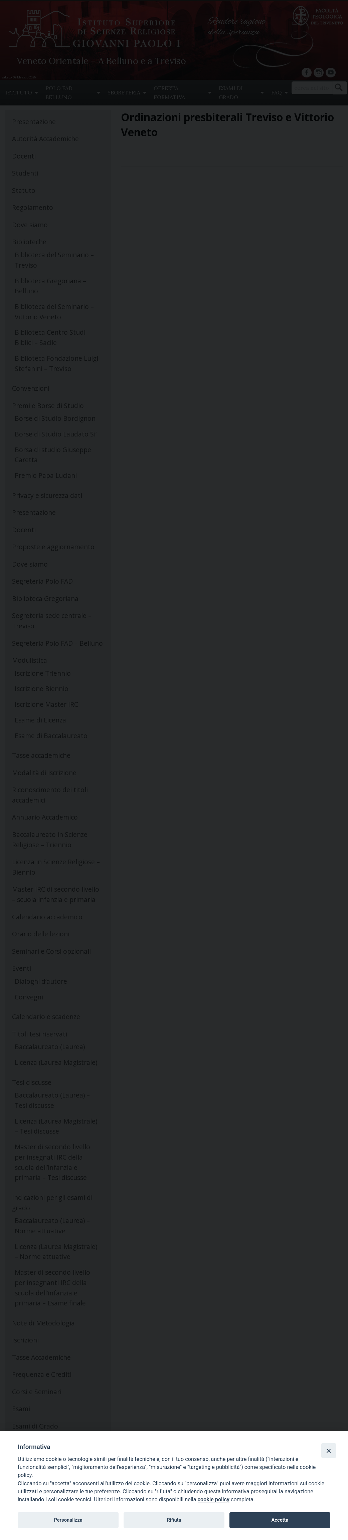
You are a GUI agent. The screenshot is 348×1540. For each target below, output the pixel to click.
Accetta (279, 1520)
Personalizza (68, 1520)
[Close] (328, 1450)
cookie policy (213, 1499)
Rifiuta (174, 1520)
